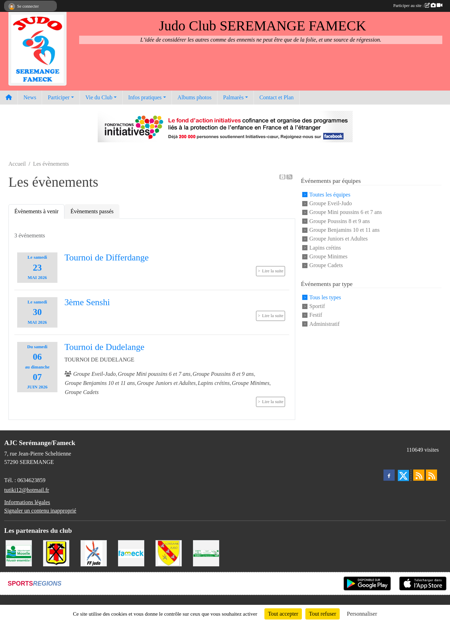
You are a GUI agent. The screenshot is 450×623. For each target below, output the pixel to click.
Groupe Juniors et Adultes (338, 239)
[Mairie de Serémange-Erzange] (56, 553)
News (29, 97)
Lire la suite (272, 270)
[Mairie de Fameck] (131, 553)
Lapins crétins (325, 248)
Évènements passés (91, 211)
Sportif (317, 306)
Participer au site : (417, 5)
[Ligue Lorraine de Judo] (168, 553)
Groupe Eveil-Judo (330, 203)
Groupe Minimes (328, 256)
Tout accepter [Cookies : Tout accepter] (283, 614)
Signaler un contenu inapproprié (40, 511)
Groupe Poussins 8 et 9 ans (339, 221)
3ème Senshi (87, 302)
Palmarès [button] (233, 97)
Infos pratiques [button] (145, 97)
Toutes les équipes (329, 195)
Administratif (324, 324)
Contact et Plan (276, 97)
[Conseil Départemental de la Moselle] (19, 553)
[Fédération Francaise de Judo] (94, 553)
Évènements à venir (36, 211)
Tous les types (325, 297)
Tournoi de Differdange (106, 257)
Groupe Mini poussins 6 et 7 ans (345, 212)
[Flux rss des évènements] (431, 475)
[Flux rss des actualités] (418, 475)
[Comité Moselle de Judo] (206, 553)
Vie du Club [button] (98, 97)
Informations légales (27, 502)
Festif (315, 315)
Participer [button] (58, 97)
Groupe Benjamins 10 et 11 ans (344, 230)
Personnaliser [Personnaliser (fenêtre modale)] (362, 614)
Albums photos (195, 97)
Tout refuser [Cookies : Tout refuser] (322, 614)
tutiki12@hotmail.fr (26, 490)
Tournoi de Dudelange (104, 347)
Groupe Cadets (326, 265)
